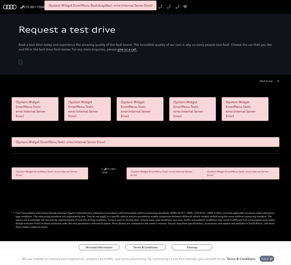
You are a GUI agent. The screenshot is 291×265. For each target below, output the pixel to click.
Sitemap (192, 247)
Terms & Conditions (145, 247)
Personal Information (99, 247)
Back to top (266, 81)
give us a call (127, 49)
